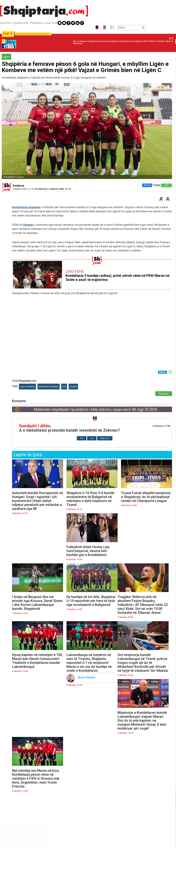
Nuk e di (105, 438)
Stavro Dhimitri (87, 677)
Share (147, 185)
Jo (92, 438)
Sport (6, 56)
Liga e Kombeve (27, 386)
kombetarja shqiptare (48, 386)
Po (81, 438)
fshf (64, 386)
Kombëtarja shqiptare (26, 207)
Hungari (28, 224)
